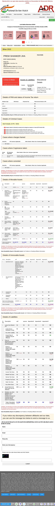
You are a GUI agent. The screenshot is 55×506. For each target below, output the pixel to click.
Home (2, 14)
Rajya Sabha (27, 14)
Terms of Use (35, 494)
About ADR (42, 17)
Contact (28, 494)
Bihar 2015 (9, 45)
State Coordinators (21, 494)
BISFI (23, 45)
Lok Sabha (9, 14)
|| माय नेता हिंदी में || (5, 17)
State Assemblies (18, 14)
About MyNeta (50, 17)
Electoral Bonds (46, 14)
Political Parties (36, 14)
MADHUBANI (17, 45)
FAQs (42, 494)
